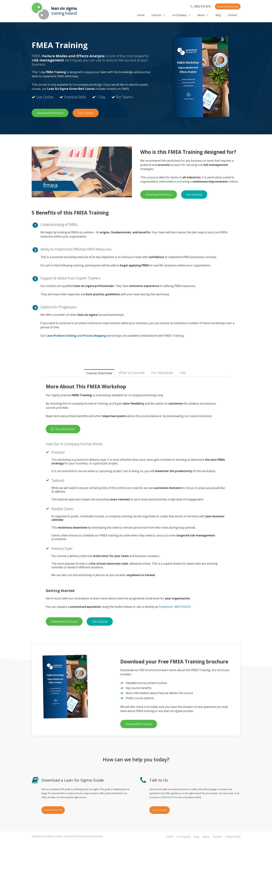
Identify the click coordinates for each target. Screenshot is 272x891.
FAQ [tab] (183, 373)
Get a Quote (85, 113)
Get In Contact (159, 809)
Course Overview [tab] (99, 373)
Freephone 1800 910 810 (175, 607)
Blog (218, 15)
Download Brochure (50, 113)
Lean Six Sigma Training (50, 836)
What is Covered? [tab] (132, 373)
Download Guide (227, 6)
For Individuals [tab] (162, 373)
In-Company (183, 15)
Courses (160, 15)
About (205, 15)
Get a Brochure (63, 429)
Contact (232, 15)
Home (141, 15)
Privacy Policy (233, 836)
